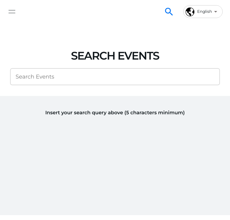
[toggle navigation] (11, 11)
